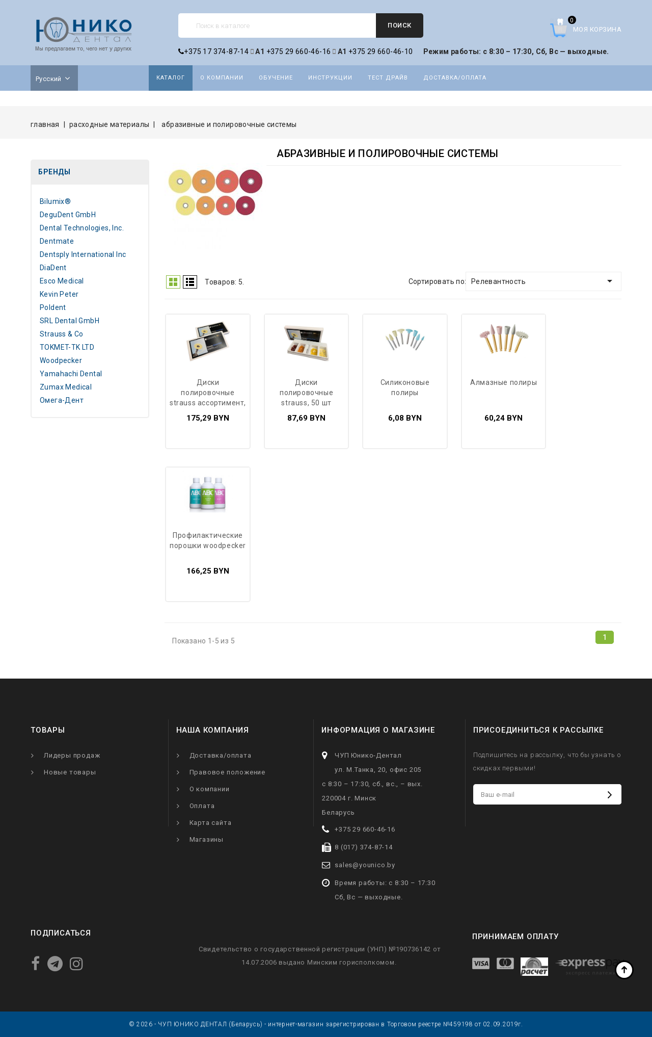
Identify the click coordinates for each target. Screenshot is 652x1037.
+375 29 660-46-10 (380, 51)
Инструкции (330, 77)
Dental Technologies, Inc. (82, 228)
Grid (173, 282)
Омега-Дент (62, 400)
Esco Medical (62, 281)
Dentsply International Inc (83, 254)
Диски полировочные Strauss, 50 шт (306, 392)
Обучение (276, 77)
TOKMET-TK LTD (67, 347)
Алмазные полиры (503, 382)
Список (190, 282)
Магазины (206, 839)
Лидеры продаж (72, 755)
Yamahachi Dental (71, 374)
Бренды (54, 172)
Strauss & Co (62, 334)
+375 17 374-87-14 (213, 51)
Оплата (202, 806)
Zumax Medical (66, 387)
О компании (221, 77)
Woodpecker (61, 360)
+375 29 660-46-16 (298, 51)
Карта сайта (210, 822)
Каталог (170, 77)
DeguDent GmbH (68, 215)
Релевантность (543, 281)
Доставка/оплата (454, 77)
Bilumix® (55, 201)
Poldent (53, 307)
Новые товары (70, 772)
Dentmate (57, 241)
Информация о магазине (378, 730)
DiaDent (53, 268)
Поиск (400, 25)
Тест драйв (388, 77)
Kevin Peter (59, 294)
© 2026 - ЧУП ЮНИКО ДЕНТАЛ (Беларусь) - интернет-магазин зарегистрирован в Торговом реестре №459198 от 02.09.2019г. (326, 1024)
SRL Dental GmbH (69, 321)
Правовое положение (227, 772)
